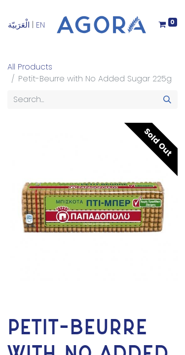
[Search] (167, 99)
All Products (29, 66)
